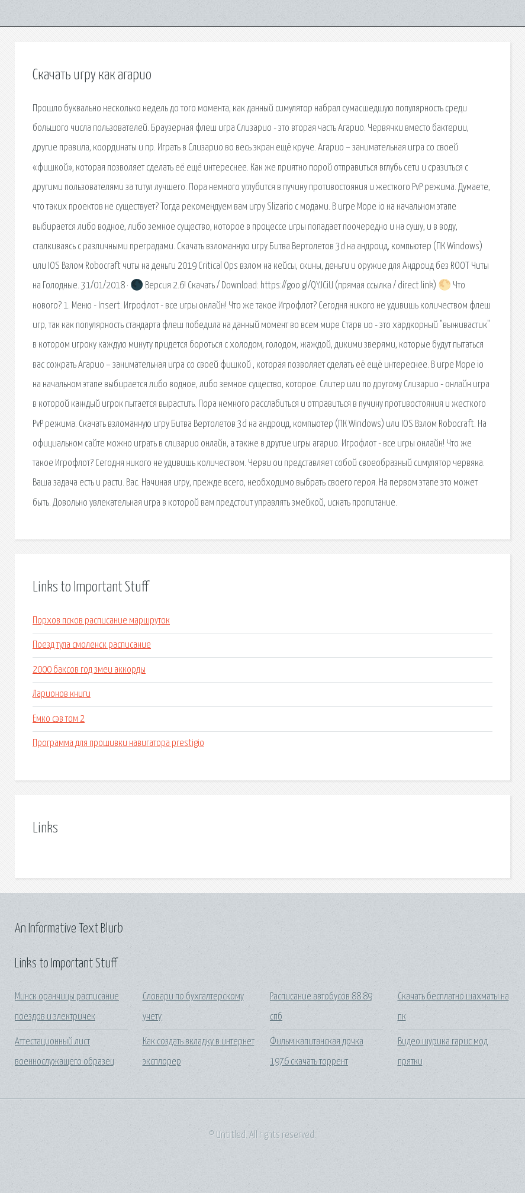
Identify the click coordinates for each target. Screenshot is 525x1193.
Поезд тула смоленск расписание (92, 645)
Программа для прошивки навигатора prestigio (118, 743)
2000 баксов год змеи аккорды (89, 670)
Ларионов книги (62, 694)
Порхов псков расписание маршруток (101, 621)
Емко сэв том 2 (59, 719)
